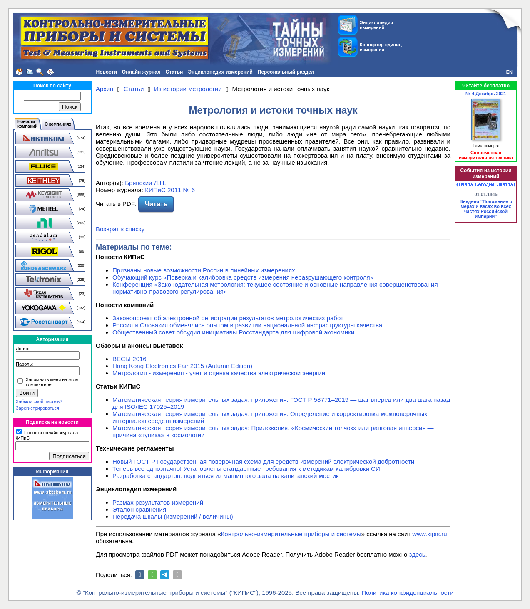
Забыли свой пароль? (39, 401)
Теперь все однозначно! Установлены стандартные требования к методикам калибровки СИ (246, 468)
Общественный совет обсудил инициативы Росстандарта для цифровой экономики (233, 332)
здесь (417, 554)
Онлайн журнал (141, 72)
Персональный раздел (286, 72)
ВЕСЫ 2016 (129, 358)
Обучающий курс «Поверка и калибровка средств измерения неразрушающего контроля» (242, 277)
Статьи (174, 72)
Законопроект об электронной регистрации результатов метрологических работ (227, 318)
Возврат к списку (120, 229)
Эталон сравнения (139, 509)
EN (509, 71)
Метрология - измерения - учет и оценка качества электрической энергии (218, 372)
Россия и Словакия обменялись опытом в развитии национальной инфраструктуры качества (247, 325)
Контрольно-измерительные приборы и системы (291, 533)
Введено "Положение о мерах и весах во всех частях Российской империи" (486, 209)
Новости (106, 72)
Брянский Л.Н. (145, 182)
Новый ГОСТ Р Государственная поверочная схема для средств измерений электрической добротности (263, 461)
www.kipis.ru (429, 533)
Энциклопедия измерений (220, 72)
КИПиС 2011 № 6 (170, 189)
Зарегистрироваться (37, 408)
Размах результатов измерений (157, 502)
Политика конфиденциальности (407, 592)
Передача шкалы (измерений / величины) (172, 516)
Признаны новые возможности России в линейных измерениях (203, 270)
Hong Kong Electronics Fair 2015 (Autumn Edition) (182, 365)
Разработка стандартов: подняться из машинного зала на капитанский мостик (225, 475)
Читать (155, 204)
